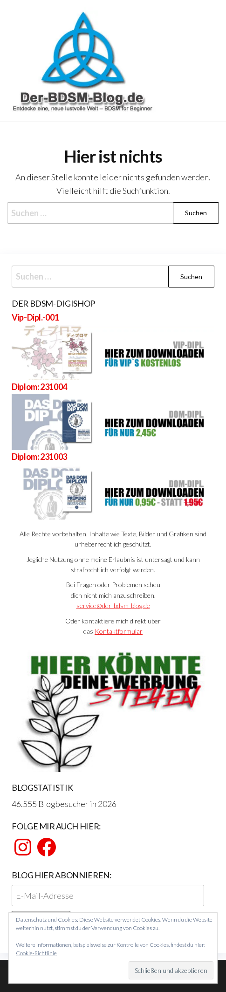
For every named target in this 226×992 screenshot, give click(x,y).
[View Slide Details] (113, 709)
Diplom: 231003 (39, 457)
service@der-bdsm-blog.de (113, 605)
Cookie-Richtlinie (36, 953)
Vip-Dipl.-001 (35, 317)
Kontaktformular (119, 631)
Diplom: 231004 (39, 387)
